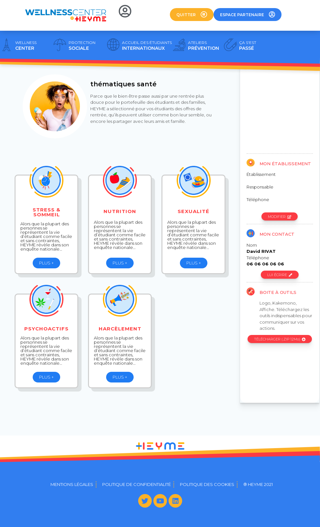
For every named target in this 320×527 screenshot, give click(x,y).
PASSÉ (247, 45)
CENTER (26, 45)
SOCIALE (82, 45)
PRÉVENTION (203, 45)
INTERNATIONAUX (147, 45)
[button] (192, 14)
